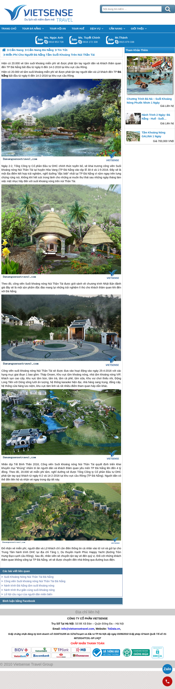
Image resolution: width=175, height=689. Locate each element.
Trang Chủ (48, 12)
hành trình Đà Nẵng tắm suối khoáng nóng (29, 585)
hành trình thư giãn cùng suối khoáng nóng (29, 589)
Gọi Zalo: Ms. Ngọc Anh (39, 40)
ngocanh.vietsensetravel (46, 42)
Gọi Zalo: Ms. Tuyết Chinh (73, 40)
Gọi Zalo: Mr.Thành (110, 40)
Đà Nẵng (68, 169)
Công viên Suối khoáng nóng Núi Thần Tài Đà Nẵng (34, 581)
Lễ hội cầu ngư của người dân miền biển (28, 594)
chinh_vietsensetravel (80, 42)
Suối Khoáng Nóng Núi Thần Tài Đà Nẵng (29, 576)
